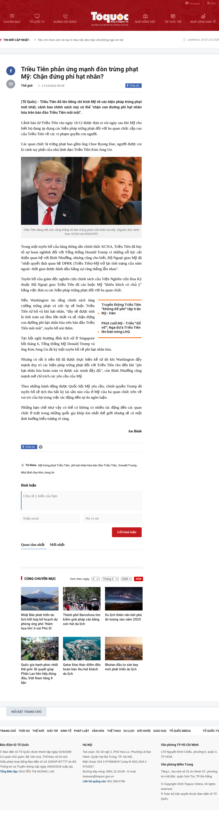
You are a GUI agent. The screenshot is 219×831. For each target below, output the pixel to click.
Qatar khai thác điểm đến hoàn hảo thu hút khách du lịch (82, 669)
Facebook (192, 3)
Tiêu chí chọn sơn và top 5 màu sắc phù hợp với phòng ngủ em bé (80, 40)
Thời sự (24, 730)
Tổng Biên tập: (9, 771)
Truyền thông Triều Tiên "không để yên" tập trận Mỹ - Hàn (121, 309)
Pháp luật (81, 730)
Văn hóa (98, 730)
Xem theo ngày (79, 579)
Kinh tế (66, 730)
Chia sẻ (134, 85)
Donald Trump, (127, 465)
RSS (211, 3)
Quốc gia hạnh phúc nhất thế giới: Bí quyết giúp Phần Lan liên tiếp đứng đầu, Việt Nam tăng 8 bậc (39, 674)
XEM (138, 579)
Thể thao (114, 730)
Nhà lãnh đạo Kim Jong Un (37, 472)
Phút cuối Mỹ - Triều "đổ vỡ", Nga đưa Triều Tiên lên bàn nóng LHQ (121, 327)
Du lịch (129, 730)
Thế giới (27, 85)
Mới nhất (57, 545)
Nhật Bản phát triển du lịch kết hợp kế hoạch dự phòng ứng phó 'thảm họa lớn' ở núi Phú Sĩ (39, 621)
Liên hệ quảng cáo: (94, 781)
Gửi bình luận (127, 532)
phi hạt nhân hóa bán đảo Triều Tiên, (94, 465)
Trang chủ (8, 730)
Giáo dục (159, 730)
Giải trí (52, 730)
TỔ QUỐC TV (211, 730)
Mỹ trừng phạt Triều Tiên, (54, 465)
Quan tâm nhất (32, 545)
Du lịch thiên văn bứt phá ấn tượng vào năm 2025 (123, 617)
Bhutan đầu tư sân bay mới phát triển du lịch (121, 667)
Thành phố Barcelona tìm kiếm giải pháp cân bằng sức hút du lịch (81, 619)
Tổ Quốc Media (180, 730)
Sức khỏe (144, 730)
